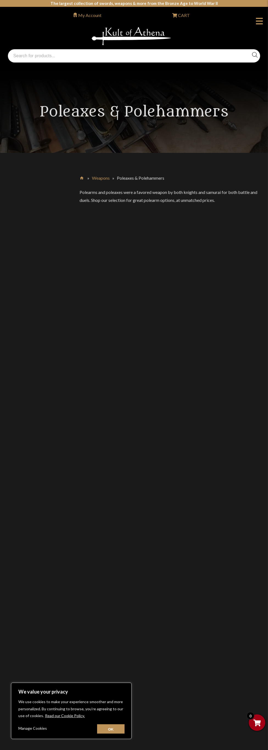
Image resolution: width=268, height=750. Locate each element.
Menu (259, 22)
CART (183, 15)
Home (82, 177)
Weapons (101, 178)
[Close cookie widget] (111, 729)
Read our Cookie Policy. (65, 715)
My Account (89, 15)
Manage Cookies (32, 728)
